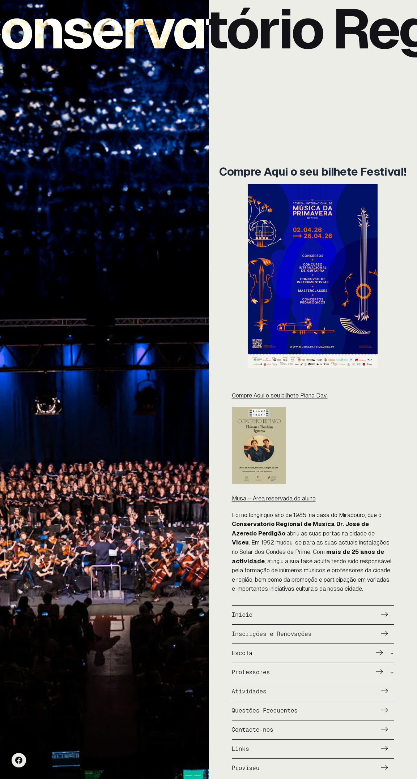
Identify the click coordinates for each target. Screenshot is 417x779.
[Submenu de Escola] (392, 653)
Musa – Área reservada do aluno (274, 498)
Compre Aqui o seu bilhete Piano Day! (280, 395)
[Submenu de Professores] (392, 672)
